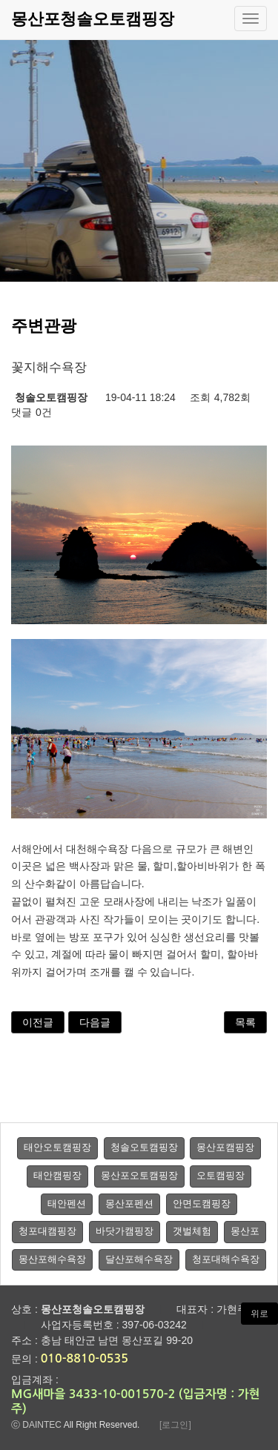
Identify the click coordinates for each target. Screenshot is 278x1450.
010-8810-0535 (84, 1358)
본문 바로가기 (0, 0)
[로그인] (175, 1425)
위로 (259, 1313)
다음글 (94, 1022)
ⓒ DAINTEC (36, 1425)
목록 (245, 1022)
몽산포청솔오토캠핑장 (92, 19)
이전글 (37, 1022)
